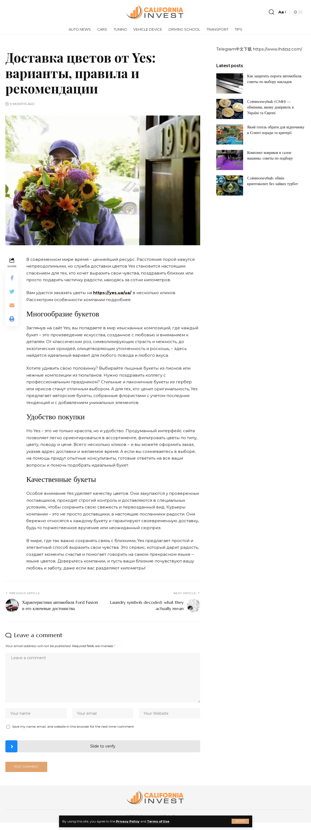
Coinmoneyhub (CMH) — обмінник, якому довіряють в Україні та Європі (270, 107)
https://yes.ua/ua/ (112, 292)
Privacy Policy (128, 821)
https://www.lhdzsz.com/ (277, 49)
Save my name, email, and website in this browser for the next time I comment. (73, 728)
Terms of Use (160, 821)
